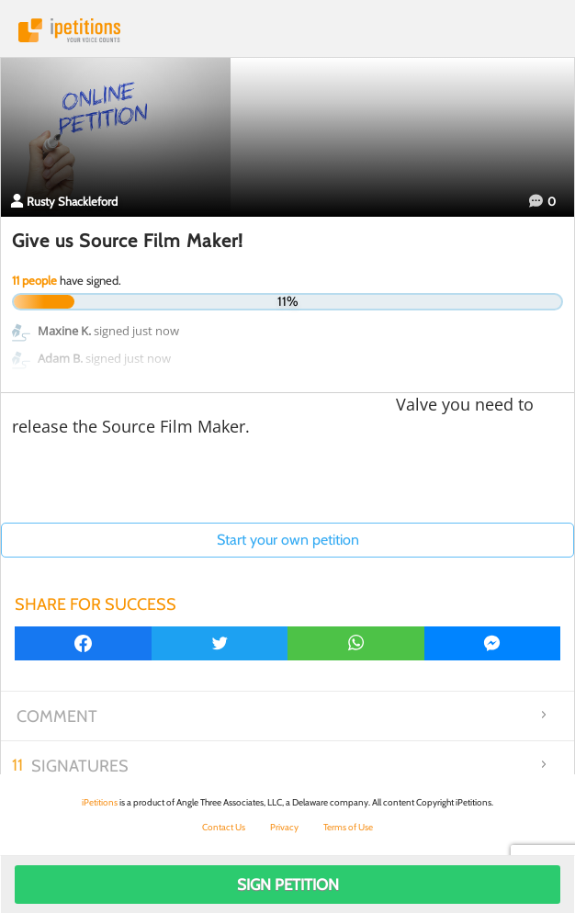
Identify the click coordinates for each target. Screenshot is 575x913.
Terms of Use (348, 827)
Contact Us (223, 827)
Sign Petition (288, 884)
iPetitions (287, 30)
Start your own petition (288, 539)
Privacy (284, 827)
